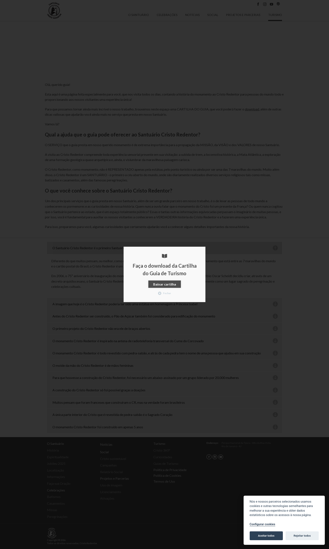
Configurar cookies (262, 524)
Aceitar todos (266, 535)
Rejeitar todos (302, 535)
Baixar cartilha (164, 284)
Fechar (164, 293)
